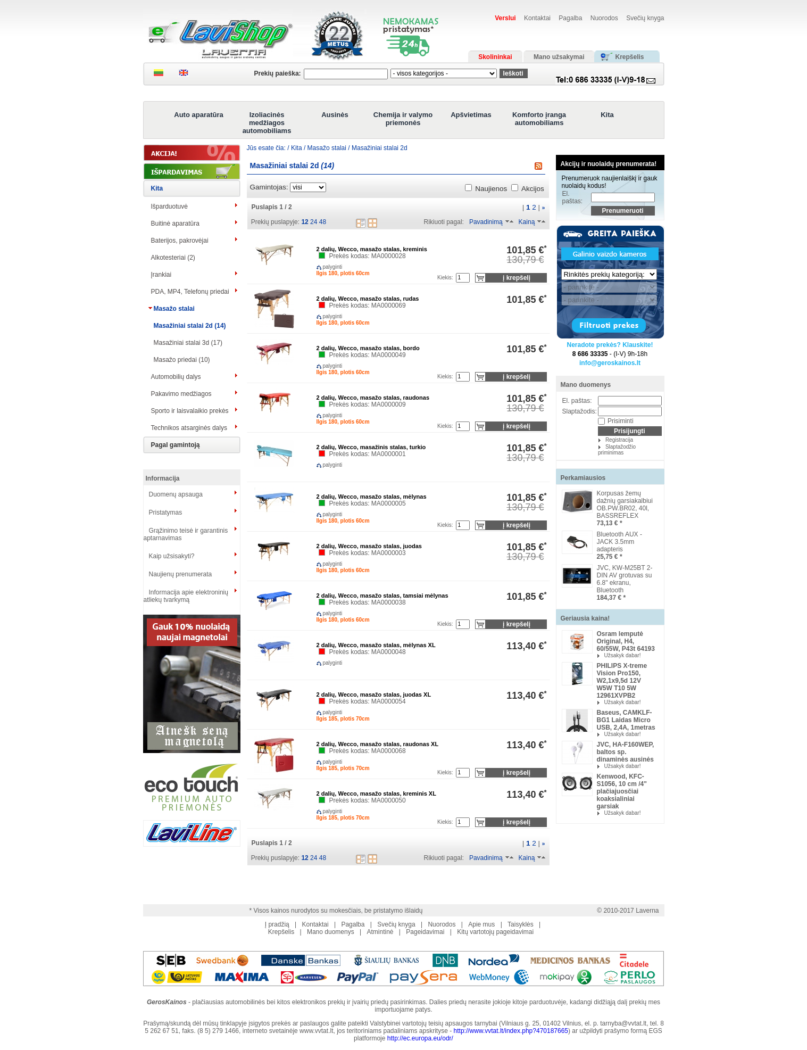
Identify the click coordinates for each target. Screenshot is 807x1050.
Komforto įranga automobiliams (539, 119)
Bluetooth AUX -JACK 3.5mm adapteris (619, 542)
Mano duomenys (586, 384)
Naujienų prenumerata (180, 574)
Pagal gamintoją (175, 445)
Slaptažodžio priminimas (617, 450)
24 (313, 222)
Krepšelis (281, 932)
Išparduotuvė (169, 206)
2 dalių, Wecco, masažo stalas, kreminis (372, 249)
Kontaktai (537, 18)
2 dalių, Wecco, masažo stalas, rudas (368, 298)
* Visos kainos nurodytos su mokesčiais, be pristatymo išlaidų (336, 910)
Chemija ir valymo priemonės (402, 119)
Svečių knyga (645, 18)
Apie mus (481, 924)
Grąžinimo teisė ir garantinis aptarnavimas (186, 534)
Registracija (619, 440)
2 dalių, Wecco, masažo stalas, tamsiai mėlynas (382, 595)
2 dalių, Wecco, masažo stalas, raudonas (373, 397)
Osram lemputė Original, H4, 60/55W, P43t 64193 (626, 641)
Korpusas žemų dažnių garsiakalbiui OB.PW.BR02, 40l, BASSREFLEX (625, 504)
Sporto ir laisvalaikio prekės (190, 411)
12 (304, 222)
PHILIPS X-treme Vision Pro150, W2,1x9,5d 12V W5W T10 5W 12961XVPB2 (622, 680)
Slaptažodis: (579, 411)
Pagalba (570, 18)
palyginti (324, 267)
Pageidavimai (425, 932)
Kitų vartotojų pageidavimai (495, 932)
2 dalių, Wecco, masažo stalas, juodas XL (374, 694)
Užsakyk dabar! (622, 655)
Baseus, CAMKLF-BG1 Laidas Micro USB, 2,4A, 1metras (626, 720)
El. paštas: (572, 197)
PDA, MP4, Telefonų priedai (190, 291)
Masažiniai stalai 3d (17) (188, 342)
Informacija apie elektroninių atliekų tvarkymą (186, 596)
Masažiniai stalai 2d (379, 148)
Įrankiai (161, 274)
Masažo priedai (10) (182, 359)
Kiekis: (445, 277)
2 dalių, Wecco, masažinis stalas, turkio (371, 447)
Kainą (527, 222)
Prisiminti (621, 421)
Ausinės (334, 115)
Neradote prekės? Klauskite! (610, 345)
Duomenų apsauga (176, 494)
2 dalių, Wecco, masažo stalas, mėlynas (372, 496)
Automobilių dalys (176, 377)
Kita (607, 115)
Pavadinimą (486, 222)
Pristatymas (165, 512)
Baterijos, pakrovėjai (180, 240)
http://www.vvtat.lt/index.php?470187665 (511, 1031)
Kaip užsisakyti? (172, 556)
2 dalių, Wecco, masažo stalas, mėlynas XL (376, 645)
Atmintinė (380, 932)
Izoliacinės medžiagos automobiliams (267, 123)
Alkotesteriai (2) (173, 257)
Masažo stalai (174, 308)
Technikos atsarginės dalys (189, 428)
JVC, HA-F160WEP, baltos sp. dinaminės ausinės (625, 752)
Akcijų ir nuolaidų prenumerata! (609, 164)
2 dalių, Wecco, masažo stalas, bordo (368, 348)
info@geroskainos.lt (609, 363)
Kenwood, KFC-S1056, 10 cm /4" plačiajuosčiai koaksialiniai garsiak (622, 791)
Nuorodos (604, 18)
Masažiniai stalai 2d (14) (190, 325)
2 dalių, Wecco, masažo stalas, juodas (369, 546)
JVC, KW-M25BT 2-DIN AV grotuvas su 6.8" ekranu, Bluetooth (625, 579)
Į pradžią (277, 924)
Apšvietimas (471, 115)
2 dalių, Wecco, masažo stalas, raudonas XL (378, 744)
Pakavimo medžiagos (181, 394)
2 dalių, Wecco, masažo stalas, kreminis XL (376, 793)
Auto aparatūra (198, 115)
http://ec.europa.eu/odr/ (420, 1038)
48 (322, 222)
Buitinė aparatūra (175, 223)
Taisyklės (521, 924)
